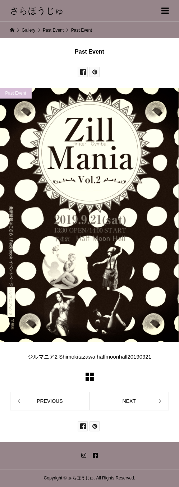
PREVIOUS (50, 401)
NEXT (129, 401)
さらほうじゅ (37, 10)
